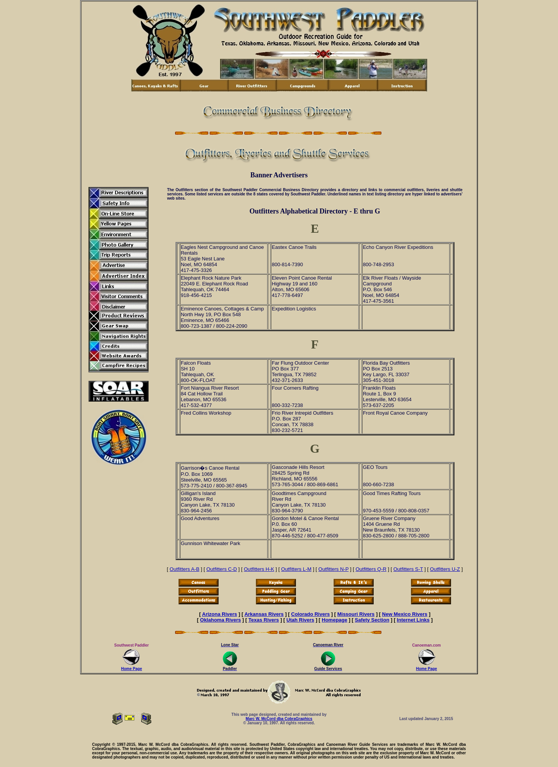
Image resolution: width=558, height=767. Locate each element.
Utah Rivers (300, 620)
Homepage (334, 620)
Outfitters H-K (259, 569)
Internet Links (413, 620)
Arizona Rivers (219, 614)
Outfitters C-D (221, 569)
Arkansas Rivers (264, 614)
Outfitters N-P (333, 569)
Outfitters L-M (296, 569)
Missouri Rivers (355, 614)
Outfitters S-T (408, 569)
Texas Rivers (264, 620)
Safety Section (372, 620)
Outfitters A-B (184, 569)
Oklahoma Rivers (220, 620)
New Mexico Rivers (405, 614)
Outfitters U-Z (445, 569)
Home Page (131, 667)
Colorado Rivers (310, 614)
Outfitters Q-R (371, 569)
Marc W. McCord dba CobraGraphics (279, 719)
